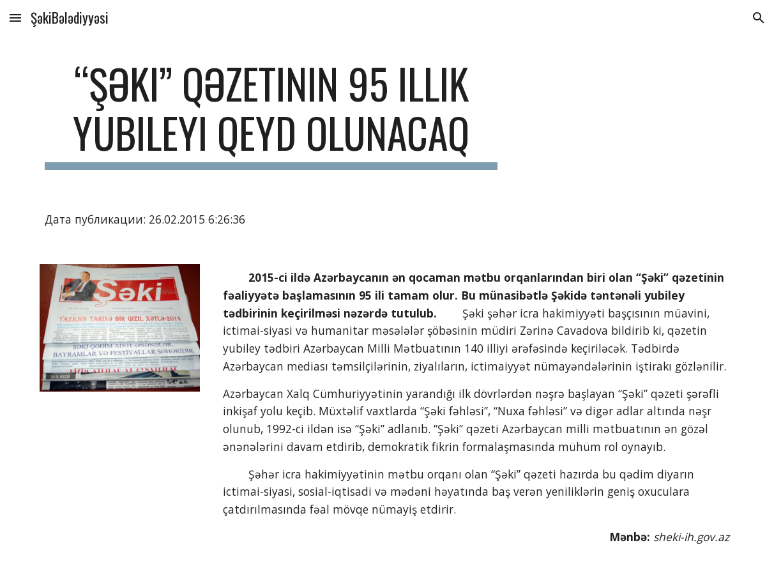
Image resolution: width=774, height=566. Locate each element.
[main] (271, 114)
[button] (15, 17)
